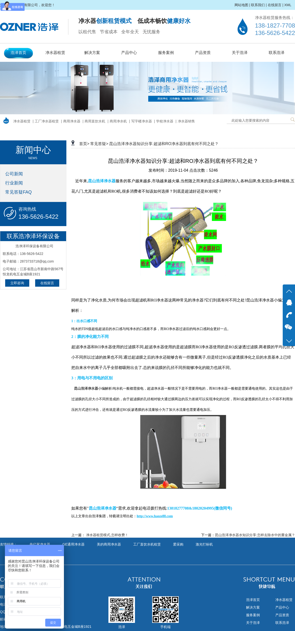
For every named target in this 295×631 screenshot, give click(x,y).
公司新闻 (14, 173)
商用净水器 (71, 121)
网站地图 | (242, 5)
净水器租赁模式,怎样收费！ (107, 535)
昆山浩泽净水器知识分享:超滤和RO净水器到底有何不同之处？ (163, 144)
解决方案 (92, 52)
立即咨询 (17, 283)
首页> (84, 144)
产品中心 (129, 52)
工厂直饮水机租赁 (147, 544)
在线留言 (47, 283)
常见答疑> (99, 144)
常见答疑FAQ (18, 192)
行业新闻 (14, 183)
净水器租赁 (55, 52)
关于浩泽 (240, 52)
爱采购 (178, 544)
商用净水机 (118, 121)
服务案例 (166, 52)
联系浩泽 (276, 52)
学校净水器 (164, 121)
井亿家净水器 (40, 544)
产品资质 (203, 52)
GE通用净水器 (73, 544)
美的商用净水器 (109, 544)
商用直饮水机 (95, 121)
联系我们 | (259, 5)
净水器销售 (186, 121)
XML (287, 5)
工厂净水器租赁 (47, 121)
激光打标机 (204, 544)
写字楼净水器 (141, 121)
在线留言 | (275, 5)
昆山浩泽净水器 (86, 388)
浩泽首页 (18, 52)
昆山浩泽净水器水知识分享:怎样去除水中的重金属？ (255, 535)
